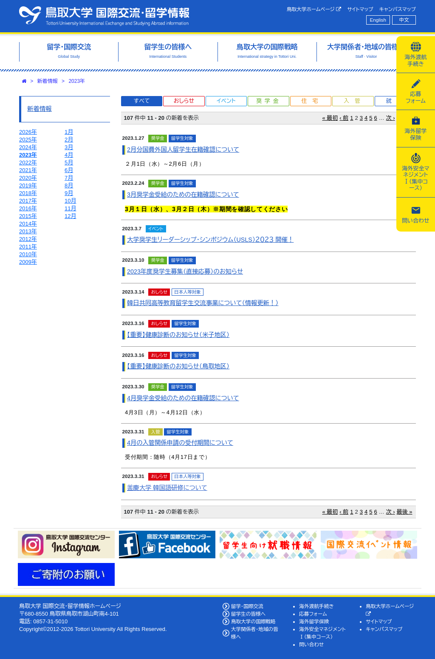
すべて (142, 101)
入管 (355, 101)
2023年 (76, 81)
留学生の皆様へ (248, 614)
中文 (404, 20)
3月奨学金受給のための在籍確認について (183, 194)
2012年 (28, 239)
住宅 (312, 101)
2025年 (28, 139)
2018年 (28, 193)
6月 (69, 170)
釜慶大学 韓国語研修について (167, 487)
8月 (69, 185)
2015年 (28, 216)
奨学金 (268, 101)
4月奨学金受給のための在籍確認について (183, 398)
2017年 (28, 201)
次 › (390, 118)
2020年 (28, 178)
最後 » (404, 512)
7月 (69, 178)
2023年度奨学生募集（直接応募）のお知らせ (185, 271)
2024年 (28, 147)
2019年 (28, 185)
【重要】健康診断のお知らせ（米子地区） (178, 334)
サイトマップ (360, 9)
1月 (69, 132)
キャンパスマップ (397, 9)
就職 (397, 101)
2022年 (28, 162)
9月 (69, 193)
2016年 (28, 208)
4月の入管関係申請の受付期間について (180, 442)
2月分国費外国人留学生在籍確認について (183, 149)
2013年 (28, 231)
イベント (226, 101)
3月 (69, 147)
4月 (69, 155)
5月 (69, 162)
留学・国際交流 (247, 606)
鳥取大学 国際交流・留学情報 (104, 16)
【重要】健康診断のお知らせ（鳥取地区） (178, 366)
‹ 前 (343, 118)
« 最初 (330, 118)
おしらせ (184, 101)
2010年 (28, 254)
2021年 (28, 170)
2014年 (28, 224)
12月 (70, 216)
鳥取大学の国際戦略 (253, 621)
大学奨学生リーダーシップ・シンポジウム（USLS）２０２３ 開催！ (210, 239)
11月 (70, 208)
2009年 (28, 262)
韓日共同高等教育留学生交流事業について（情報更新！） (202, 303)
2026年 (28, 132)
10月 (70, 201)
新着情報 (47, 81)
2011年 (28, 246)
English (378, 20)
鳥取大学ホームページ (314, 9)
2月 (69, 139)
